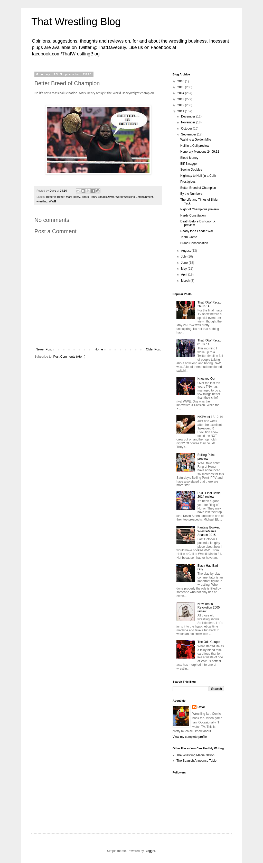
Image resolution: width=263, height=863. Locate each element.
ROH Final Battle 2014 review (209, 494)
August (186, 250)
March (186, 280)
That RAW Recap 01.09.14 (209, 342)
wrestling (42, 201)
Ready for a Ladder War (196, 231)
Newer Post (44, 349)
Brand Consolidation (194, 243)
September (189, 134)
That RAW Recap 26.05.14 (209, 304)
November (188, 122)
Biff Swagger (189, 163)
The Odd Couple (209, 642)
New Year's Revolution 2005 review (209, 607)
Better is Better (55, 196)
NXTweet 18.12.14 (210, 417)
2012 (181, 105)
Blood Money (189, 158)
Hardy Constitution (193, 215)
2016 (181, 81)
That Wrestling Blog (76, 21)
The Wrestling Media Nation (195, 755)
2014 (181, 93)
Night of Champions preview (199, 209)
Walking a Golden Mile (195, 139)
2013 (181, 99)
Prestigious (187, 181)
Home (99, 349)
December (188, 116)
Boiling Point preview (206, 456)
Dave (201, 707)
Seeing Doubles (191, 169)
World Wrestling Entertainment (134, 196)
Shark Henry (89, 196)
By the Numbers (191, 193)
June (185, 262)
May (184, 268)
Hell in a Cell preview (194, 146)
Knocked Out (206, 378)
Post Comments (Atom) (69, 356)
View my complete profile (190, 737)
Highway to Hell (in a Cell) (198, 176)
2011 (181, 111)
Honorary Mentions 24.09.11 (199, 151)
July (184, 256)
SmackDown (106, 196)
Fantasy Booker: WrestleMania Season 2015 (209, 531)
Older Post (153, 349)
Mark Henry (73, 196)
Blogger (150, 851)
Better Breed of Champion (198, 188)
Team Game (188, 237)
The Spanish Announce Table (196, 760)
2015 (181, 87)
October (187, 128)
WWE (52, 201)
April (184, 274)
